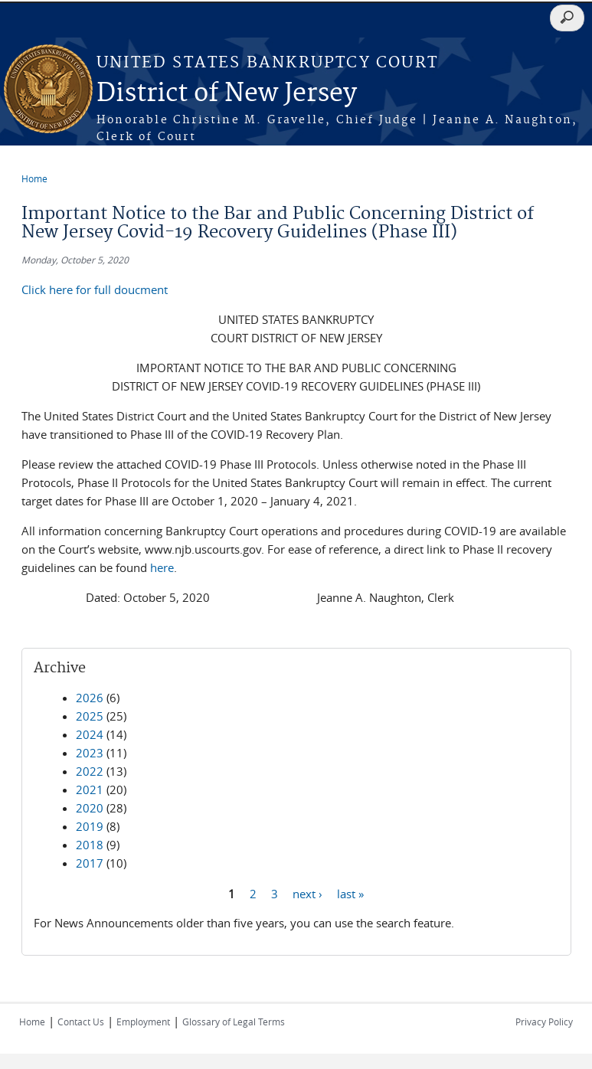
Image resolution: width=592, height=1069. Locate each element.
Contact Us (80, 1021)
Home (34, 178)
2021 (89, 789)
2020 (89, 808)
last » (350, 893)
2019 (89, 826)
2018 (89, 844)
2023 (89, 752)
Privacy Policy (544, 1021)
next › (307, 893)
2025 (89, 716)
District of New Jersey (226, 94)
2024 (89, 734)
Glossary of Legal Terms (233, 1021)
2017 (89, 863)
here (162, 567)
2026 (89, 697)
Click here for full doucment (94, 289)
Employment (143, 1021)
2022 (89, 771)
